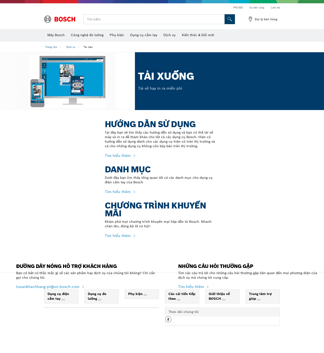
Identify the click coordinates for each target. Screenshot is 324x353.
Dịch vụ (70, 47)
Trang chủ (51, 47)
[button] (168, 329)
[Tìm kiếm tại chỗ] (230, 19)
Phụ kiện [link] (136, 302)
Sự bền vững (256, 7)
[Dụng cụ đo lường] (99, 307)
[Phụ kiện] (145, 302)
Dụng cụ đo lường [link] (97, 304)
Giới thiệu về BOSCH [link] (219, 304)
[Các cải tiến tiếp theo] (178, 307)
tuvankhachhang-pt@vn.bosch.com (48, 294)
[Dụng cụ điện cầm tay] (63, 307)
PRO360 (238, 7)
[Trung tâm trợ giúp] (258, 307)
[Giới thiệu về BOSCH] (223, 307)
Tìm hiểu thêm (118, 155)
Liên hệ (275, 7)
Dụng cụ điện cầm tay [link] (58, 304)
